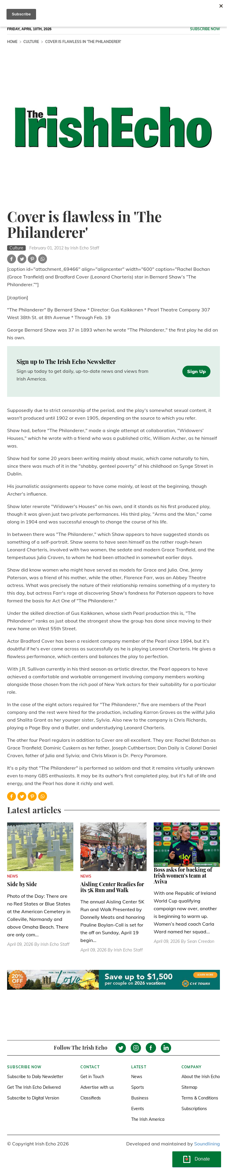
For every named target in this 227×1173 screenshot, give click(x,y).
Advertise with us (97, 1087)
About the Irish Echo (200, 1076)
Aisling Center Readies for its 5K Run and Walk (112, 887)
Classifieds (90, 1098)
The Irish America (147, 1119)
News (136, 1076)
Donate (202, 1158)
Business (139, 1098)
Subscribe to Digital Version (33, 1098)
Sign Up (196, 371)
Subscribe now (205, 29)
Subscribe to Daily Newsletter (35, 1076)
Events (137, 1108)
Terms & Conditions (199, 1098)
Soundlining (207, 1144)
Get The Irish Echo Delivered (34, 1087)
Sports (137, 1087)
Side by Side (22, 884)
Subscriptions (194, 1108)
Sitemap (189, 1087)
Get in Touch (92, 1076)
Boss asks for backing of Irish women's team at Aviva (183, 875)
